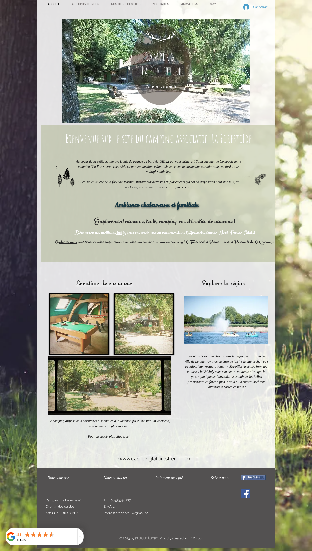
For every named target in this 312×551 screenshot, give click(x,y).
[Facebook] (245, 493)
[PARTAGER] (253, 477)
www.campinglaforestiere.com (154, 459)
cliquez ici (122, 436)
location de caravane (212, 222)
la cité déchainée (254, 361)
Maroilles (236, 366)
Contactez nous (66, 242)
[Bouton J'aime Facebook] (241, 509)
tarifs (121, 233)
